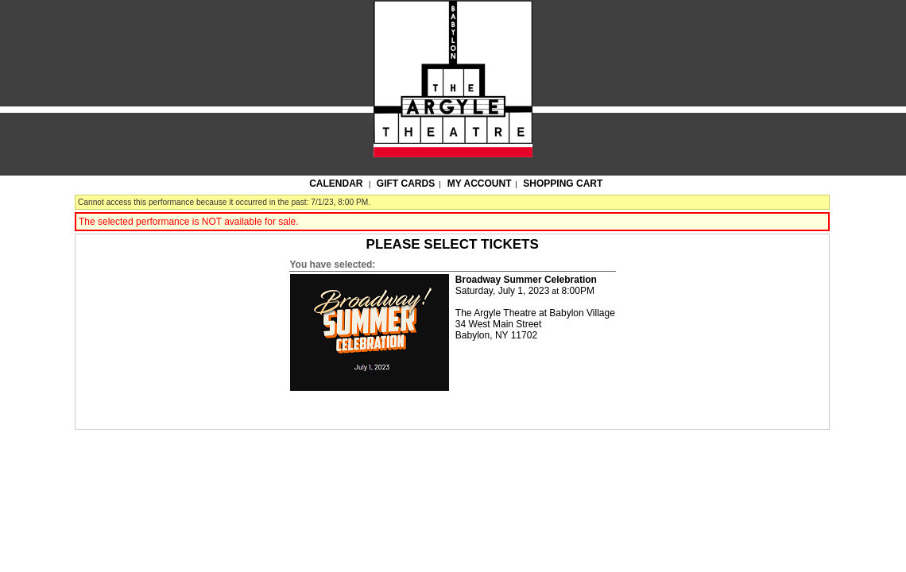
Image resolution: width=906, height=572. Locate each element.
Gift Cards (406, 183)
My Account (478, 183)
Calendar (335, 183)
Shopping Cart (562, 183)
